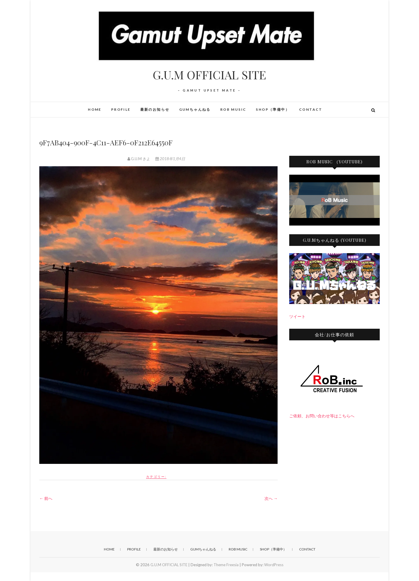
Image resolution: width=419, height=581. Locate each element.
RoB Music (233, 109)
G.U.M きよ (139, 158)
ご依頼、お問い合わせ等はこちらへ (321, 415)
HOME (95, 109)
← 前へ (45, 498)
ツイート (297, 316)
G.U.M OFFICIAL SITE (209, 75)
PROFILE (121, 109)
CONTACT (310, 109)
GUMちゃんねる (195, 109)
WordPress (273, 564)
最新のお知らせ (155, 109)
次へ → (271, 498)
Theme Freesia (226, 564)
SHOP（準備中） (273, 109)
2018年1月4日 (170, 158)
